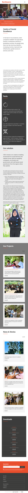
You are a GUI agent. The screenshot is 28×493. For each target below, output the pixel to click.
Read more (6, 275)
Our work (4, 476)
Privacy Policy (16, 491)
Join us (4, 479)
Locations (5, 481)
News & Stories (5, 484)
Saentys (22, 491)
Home (2, 21)
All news (23, 336)
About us (4, 477)
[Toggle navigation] (25, 2)
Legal (13, 491)
